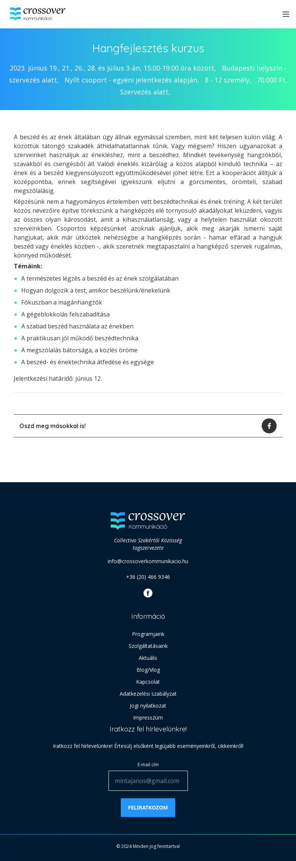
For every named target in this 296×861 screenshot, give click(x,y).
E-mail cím (148, 764)
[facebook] (269, 425)
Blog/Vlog (148, 669)
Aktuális (148, 657)
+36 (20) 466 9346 (148, 576)
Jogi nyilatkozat (148, 705)
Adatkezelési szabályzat (148, 693)
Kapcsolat (148, 681)
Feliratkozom (148, 807)
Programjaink (148, 633)
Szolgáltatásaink (148, 645)
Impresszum (148, 717)
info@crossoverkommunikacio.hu (148, 561)
